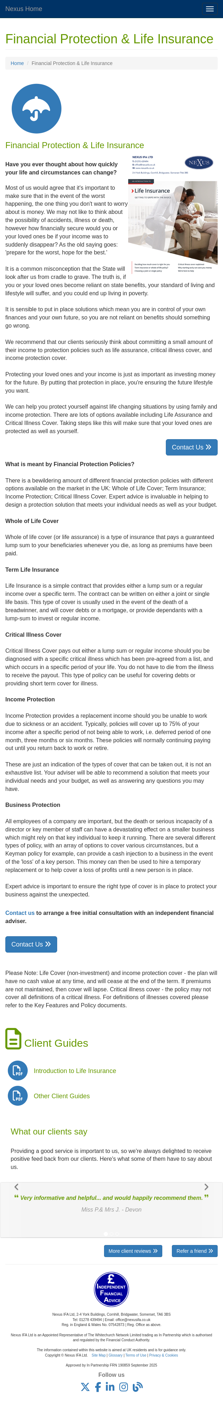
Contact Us (192, 447)
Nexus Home (23, 8)
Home (17, 63)
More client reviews (133, 1251)
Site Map (98, 1355)
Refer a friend (194, 1251)
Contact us (20, 913)
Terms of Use (135, 1355)
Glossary (116, 1355)
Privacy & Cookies (163, 1355)
